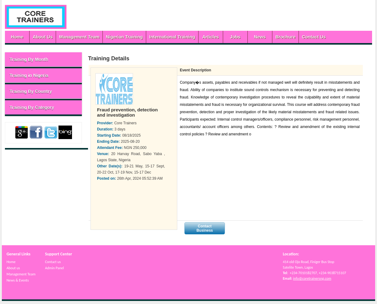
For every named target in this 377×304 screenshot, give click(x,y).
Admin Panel (54, 268)
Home (17, 36)
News (260, 36)
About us (13, 268)
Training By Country (31, 91)
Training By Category (32, 107)
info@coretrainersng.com (312, 278)
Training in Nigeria (29, 75)
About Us (43, 36)
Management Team (79, 36)
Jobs (235, 36)
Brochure (285, 36)
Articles (210, 36)
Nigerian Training (124, 36)
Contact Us (314, 36)
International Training (172, 36)
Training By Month (29, 59)
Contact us (53, 262)
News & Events (17, 280)
